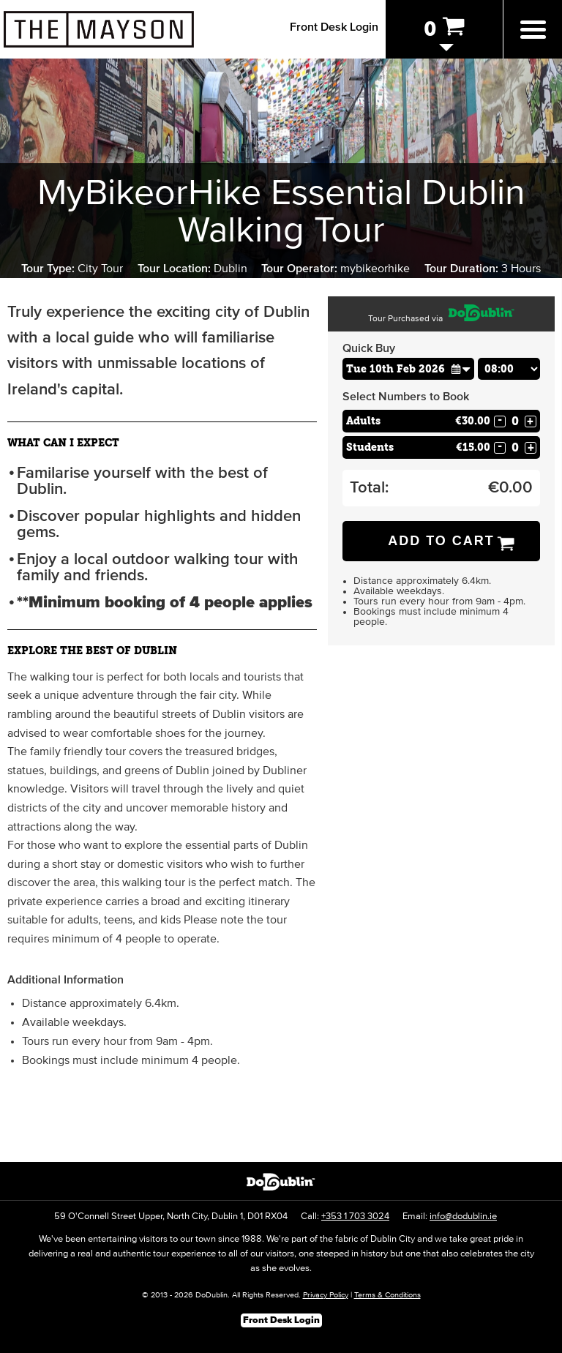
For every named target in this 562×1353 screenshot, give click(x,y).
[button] (461, 368)
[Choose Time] (509, 369)
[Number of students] (515, 447)
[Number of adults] (515, 421)
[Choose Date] (408, 369)
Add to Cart (441, 540)
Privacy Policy (325, 1295)
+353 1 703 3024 (355, 1216)
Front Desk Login (334, 27)
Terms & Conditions (387, 1295)
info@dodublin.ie (463, 1216)
